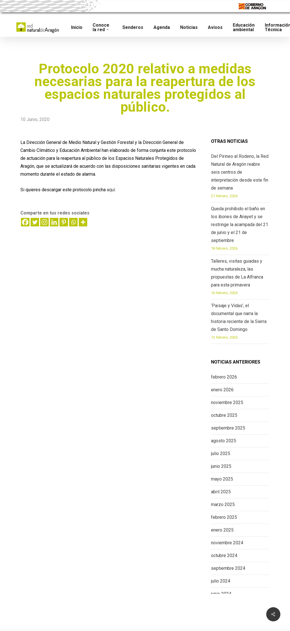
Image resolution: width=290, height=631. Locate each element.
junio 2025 (221, 466)
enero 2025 (222, 530)
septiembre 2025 (228, 428)
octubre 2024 (224, 555)
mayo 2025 (222, 479)
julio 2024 (220, 581)
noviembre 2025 (227, 402)
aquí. (111, 189)
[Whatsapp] (73, 222)
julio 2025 (220, 453)
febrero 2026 (224, 377)
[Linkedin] (54, 222)
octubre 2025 (224, 415)
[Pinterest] (63, 222)
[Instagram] (44, 222)
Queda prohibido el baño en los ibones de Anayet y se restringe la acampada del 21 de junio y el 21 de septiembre (239, 224)
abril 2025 (221, 491)
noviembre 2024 (227, 542)
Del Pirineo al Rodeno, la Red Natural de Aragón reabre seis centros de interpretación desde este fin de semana (239, 172)
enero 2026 (222, 389)
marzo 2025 (223, 504)
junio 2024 (221, 593)
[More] (83, 222)
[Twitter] (35, 222)
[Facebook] (25, 222)
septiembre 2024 (228, 568)
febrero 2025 (224, 517)
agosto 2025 (223, 440)
